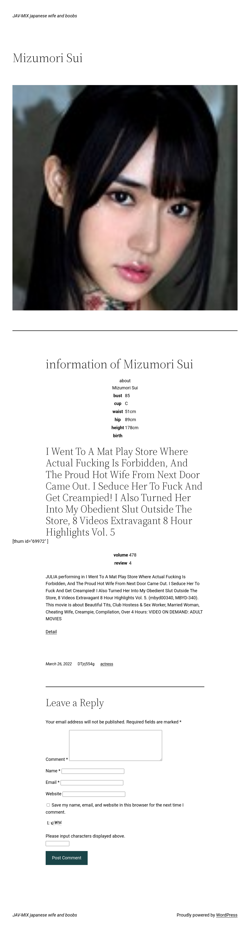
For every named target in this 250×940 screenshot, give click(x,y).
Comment (57, 765)
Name (53, 776)
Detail (51, 631)
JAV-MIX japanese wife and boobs (44, 15)
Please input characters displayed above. (85, 841)
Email (53, 788)
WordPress (226, 920)
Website (53, 799)
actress (106, 664)
